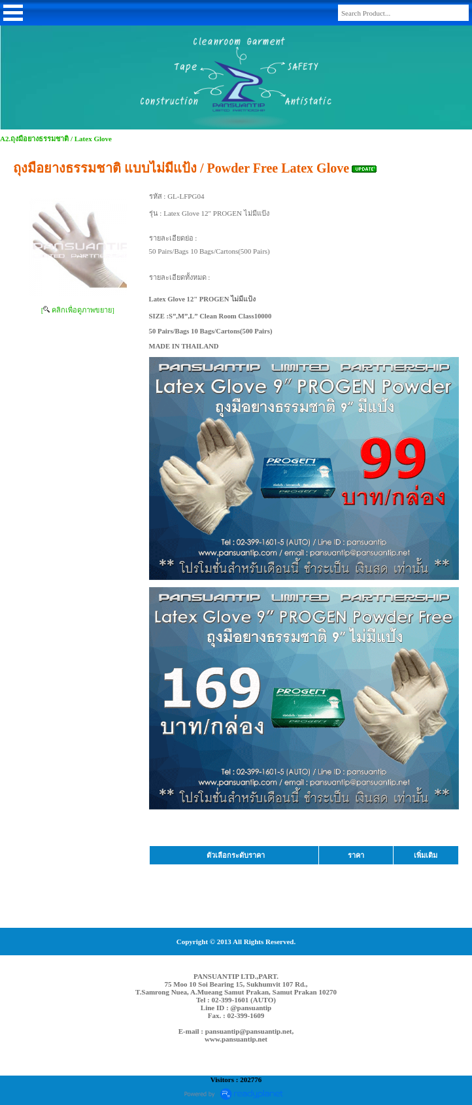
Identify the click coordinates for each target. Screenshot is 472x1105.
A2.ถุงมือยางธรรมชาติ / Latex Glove (56, 139)
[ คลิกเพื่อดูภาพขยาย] (77, 310)
